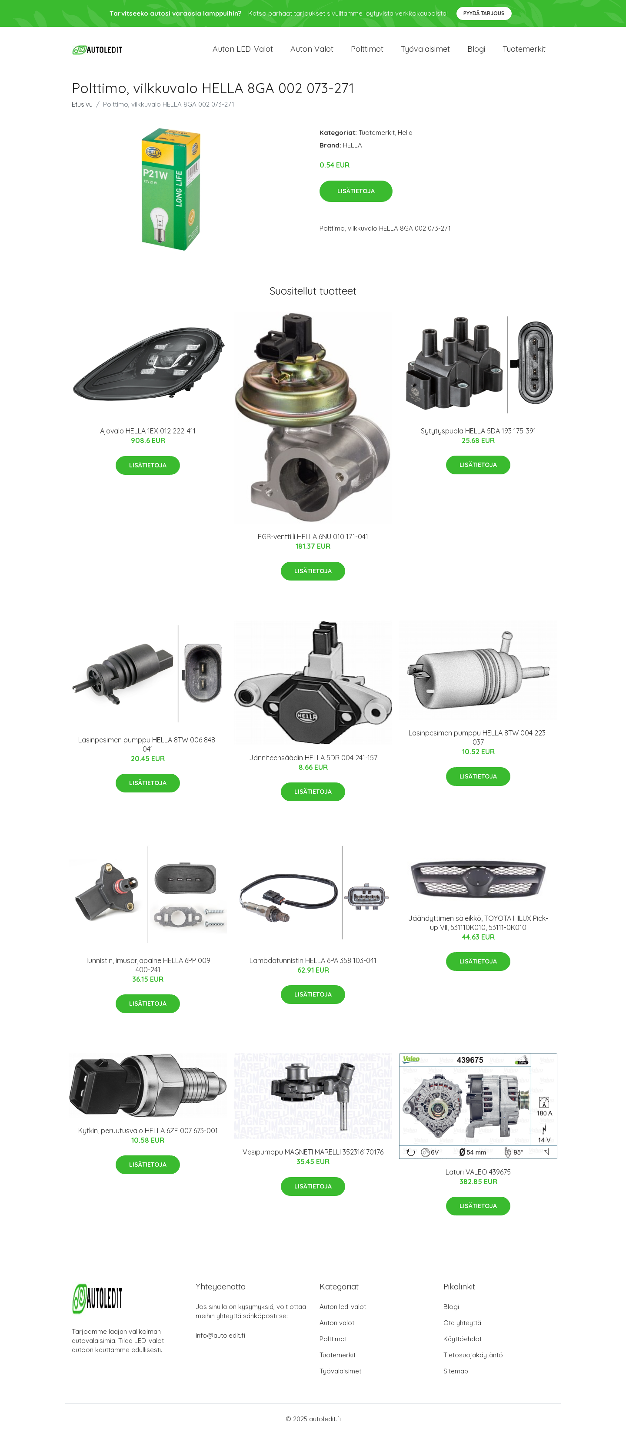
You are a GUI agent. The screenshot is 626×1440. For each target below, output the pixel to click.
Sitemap (455, 1377)
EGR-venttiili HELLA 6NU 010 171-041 (313, 542)
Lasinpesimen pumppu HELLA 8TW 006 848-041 (148, 750)
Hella (405, 138)
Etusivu (82, 110)
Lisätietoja (356, 197)
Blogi (476, 52)
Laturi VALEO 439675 (478, 1178)
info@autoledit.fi (220, 1341)
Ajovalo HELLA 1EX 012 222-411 (148, 437)
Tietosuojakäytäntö (473, 1361)
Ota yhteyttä (462, 1329)
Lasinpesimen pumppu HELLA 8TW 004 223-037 (478, 743)
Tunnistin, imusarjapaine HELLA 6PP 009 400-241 (147, 971)
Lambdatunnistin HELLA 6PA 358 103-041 (313, 966)
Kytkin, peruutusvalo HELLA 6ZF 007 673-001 (148, 1136)
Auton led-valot (343, 1313)
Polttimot (367, 52)
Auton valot (311, 52)
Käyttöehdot (462, 1345)
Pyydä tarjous (484, 13)
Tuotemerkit (524, 52)
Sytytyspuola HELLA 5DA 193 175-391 (478, 437)
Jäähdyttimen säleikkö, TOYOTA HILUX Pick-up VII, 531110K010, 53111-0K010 (478, 929)
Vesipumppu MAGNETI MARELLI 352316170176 (313, 1158)
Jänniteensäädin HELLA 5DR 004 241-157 (313, 763)
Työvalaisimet (425, 52)
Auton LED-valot (243, 52)
